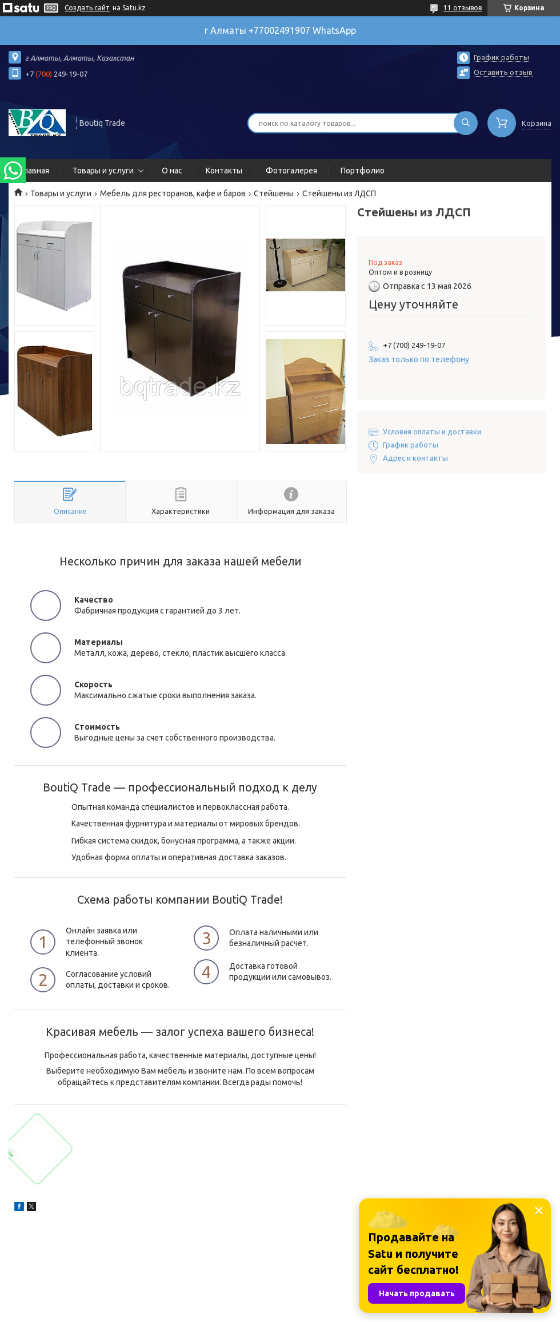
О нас (172, 171)
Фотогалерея (291, 171)
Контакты (224, 171)
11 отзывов (462, 7)
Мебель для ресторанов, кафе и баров (173, 193)
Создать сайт (87, 7)
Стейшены (274, 193)
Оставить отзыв (503, 72)
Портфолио (363, 171)
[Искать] (466, 123)
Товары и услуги (103, 171)
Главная (34, 171)
